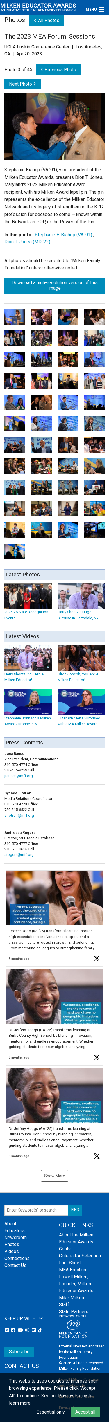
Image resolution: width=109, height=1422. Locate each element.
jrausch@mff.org (18, 776)
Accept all (85, 1412)
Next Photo (22, 84)
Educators (14, 1230)
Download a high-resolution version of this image (55, 285)
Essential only (50, 1412)
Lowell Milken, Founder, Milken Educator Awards (76, 1283)
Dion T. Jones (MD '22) (27, 241)
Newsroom (15, 1237)
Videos (11, 1251)
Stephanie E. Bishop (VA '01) (63, 234)
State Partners (73, 1311)
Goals (65, 1249)
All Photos (46, 20)
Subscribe (19, 1351)
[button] (54, 918)
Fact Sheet (70, 1263)
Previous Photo (58, 69)
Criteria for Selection (80, 1256)
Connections (17, 1258)
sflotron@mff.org (19, 815)
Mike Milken (71, 1297)
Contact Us (15, 1265)
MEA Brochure (73, 1269)
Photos (11, 1244)
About (10, 1223)
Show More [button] (54, 1175)
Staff (64, 1304)
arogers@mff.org (19, 854)
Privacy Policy (72, 1395)
